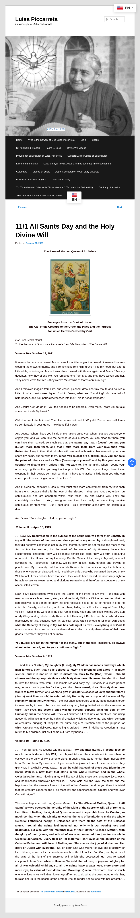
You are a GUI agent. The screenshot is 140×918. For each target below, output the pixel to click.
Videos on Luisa (41, 171)
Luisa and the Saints (27, 163)
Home (19, 140)
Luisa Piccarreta (36, 19)
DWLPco (70, 891)
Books (95, 140)
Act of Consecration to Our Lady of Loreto (77, 171)
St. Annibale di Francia (28, 148)
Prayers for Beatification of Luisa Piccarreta (39, 155)
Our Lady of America (109, 187)
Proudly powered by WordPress (69, 905)
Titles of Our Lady (60, 179)
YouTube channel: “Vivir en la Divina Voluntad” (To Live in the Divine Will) (54, 187)
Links (83, 140)
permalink (96, 891)
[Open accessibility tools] (132, 462)
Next (121, 207)
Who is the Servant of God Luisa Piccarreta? (51, 140)
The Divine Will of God (51, 891)
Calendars (21, 171)
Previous (21, 207)
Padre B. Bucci (53, 148)
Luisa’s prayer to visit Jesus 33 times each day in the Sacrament (77, 163)
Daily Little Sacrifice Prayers (31, 179)
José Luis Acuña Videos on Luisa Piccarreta (39, 195)
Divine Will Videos (76, 148)
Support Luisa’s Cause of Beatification (87, 155)
